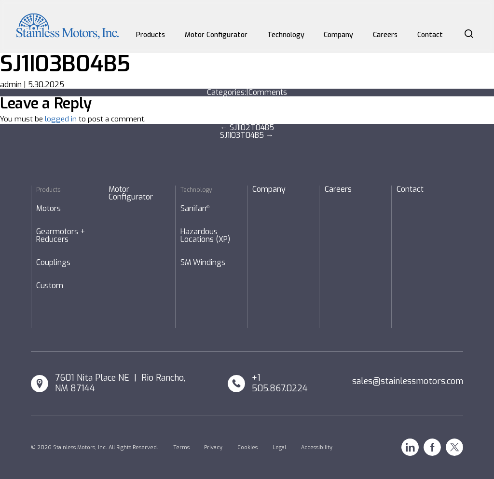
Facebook (432, 447)
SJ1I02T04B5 (247, 127)
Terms (181, 447)
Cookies (247, 447)
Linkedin (410, 447)
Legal (279, 447)
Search (469, 33)
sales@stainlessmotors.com (407, 381)
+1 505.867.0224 (280, 383)
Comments (267, 92)
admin (11, 85)
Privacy (213, 447)
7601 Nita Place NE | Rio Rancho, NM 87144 (120, 383)
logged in (61, 119)
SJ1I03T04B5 (247, 135)
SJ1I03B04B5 (65, 64)
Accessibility (316, 447)
